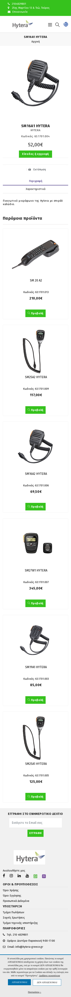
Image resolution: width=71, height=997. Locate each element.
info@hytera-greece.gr (29, 946)
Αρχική (35, 41)
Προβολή (35, 313)
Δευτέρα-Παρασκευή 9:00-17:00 (36, 940)
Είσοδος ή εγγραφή (35, 154)
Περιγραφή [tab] (35, 181)
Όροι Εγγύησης (12, 895)
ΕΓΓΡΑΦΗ (35, 833)
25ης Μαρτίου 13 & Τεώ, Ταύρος (29, 7)
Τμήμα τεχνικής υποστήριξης (20, 923)
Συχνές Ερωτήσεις (14, 917)
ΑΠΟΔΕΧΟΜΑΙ (19, 982)
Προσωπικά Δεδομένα (16, 901)
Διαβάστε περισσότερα (49, 975)
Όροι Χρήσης (11, 890)
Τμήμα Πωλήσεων (13, 912)
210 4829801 (20, 934)
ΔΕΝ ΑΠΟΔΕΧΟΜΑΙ (47, 982)
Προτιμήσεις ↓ (34, 992)
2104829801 (17, 3)
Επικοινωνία (17, 11)
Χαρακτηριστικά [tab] (35, 189)
